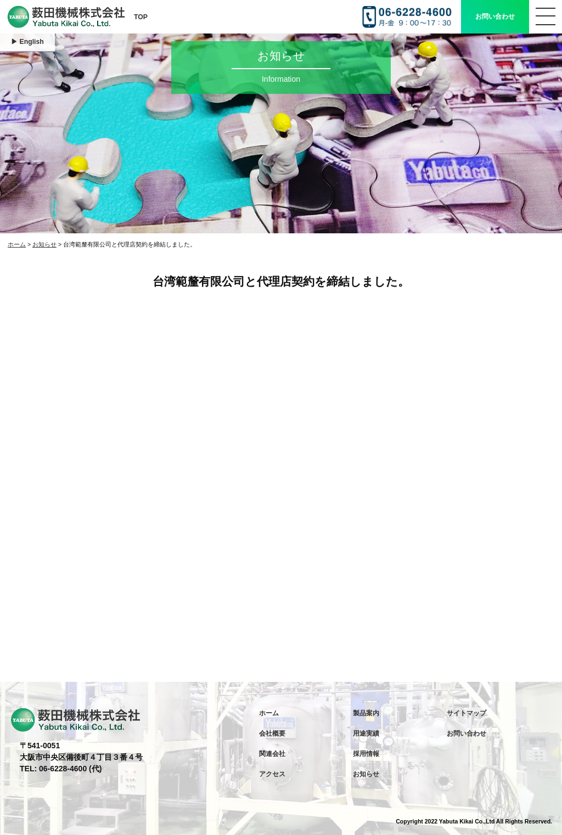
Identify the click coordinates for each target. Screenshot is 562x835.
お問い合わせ (495, 16)
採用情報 (366, 754)
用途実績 (366, 733)
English (32, 42)
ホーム (17, 244)
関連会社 (272, 754)
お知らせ (44, 244)
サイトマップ (466, 713)
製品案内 (366, 713)
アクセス (272, 774)
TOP (141, 17)
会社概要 (272, 733)
